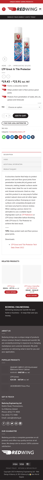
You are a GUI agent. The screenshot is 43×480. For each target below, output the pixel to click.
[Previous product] (8, 76)
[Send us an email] (16, 423)
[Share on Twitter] (12, 137)
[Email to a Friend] (16, 137)
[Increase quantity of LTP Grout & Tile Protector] (9, 115)
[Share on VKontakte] (24, 137)
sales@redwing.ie (14, 418)
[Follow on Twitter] (12, 423)
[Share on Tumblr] (33, 137)
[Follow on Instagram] (8, 423)
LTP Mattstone (27, 215)
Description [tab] (8, 155)
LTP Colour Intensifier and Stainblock (31, 287)
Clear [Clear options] (39, 103)
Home (4, 66)
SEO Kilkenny (22, 474)
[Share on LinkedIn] (29, 137)
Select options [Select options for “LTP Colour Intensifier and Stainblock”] (32, 295)
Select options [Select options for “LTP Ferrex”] (11, 292)
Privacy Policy (11, 468)
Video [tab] (6, 159)
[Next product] (4, 76)
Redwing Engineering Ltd (26, 471)
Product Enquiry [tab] (10, 169)
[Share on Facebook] (8, 137)
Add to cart (20, 115)
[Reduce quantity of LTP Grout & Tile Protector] (3, 115)
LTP (9, 66)
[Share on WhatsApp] (4, 137)
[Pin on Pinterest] (20, 137)
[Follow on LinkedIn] (20, 423)
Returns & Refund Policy (27, 468)
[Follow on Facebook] (4, 423)
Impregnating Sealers (22, 66)
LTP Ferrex (11, 286)
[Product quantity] (6, 115)
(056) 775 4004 (14, 412)
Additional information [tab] (13, 164)
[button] (4, 9)
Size (3, 107)
